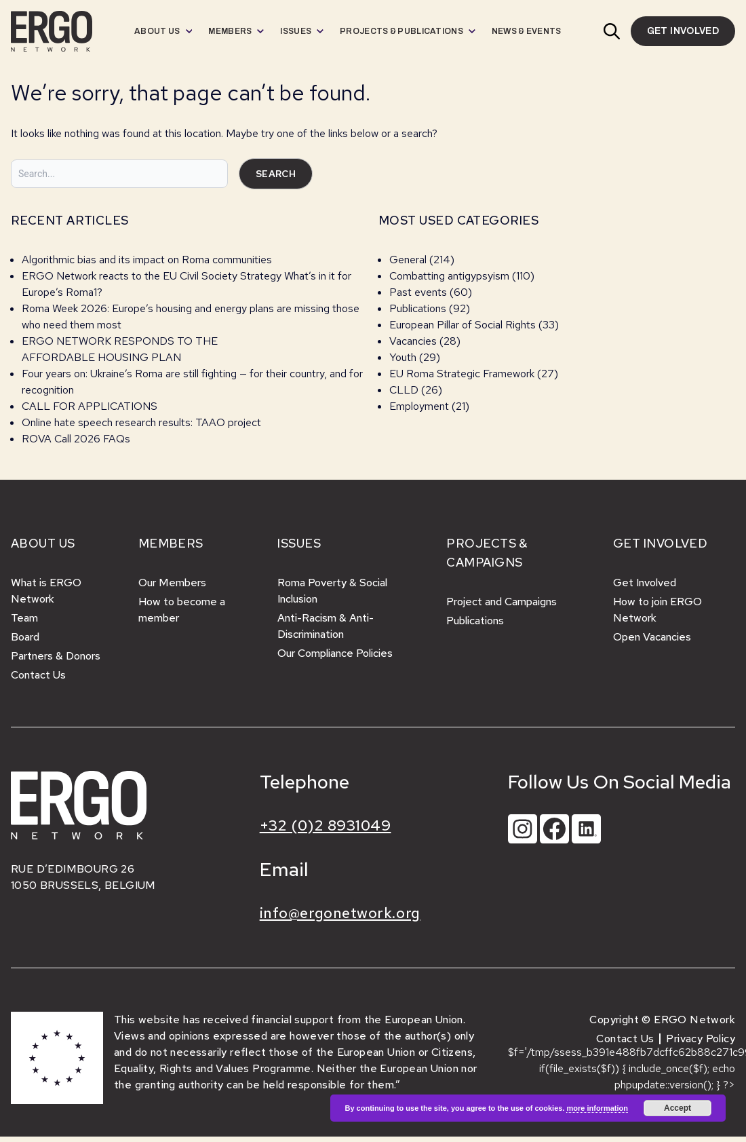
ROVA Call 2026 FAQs (76, 439)
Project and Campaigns (501, 601)
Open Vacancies (652, 637)
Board (25, 637)
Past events (418, 292)
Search (276, 174)
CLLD (403, 390)
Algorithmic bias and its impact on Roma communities (147, 259)
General (408, 259)
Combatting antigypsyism (449, 276)
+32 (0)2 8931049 (325, 825)
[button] (612, 31)
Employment (419, 406)
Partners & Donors (55, 656)
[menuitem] (163, 31)
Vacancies (413, 341)
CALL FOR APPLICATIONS (91, 406)
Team (24, 618)
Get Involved (644, 582)
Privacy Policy (700, 1038)
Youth (402, 357)
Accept (677, 1108)
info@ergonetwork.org (340, 913)
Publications (417, 308)
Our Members (172, 582)
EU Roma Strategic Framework (461, 373)
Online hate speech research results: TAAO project (141, 422)
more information (596, 1108)
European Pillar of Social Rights (462, 325)
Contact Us (38, 675)
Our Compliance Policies (335, 653)
